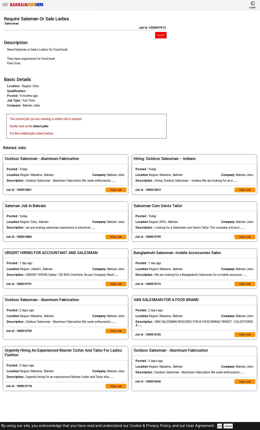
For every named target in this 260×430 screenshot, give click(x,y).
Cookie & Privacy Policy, (151, 425)
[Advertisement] (216, 78)
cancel (228, 426)
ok (219, 426)
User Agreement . (201, 425)
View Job (115, 188)
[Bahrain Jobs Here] (27, 6)
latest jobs (41, 126)
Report (161, 35)
